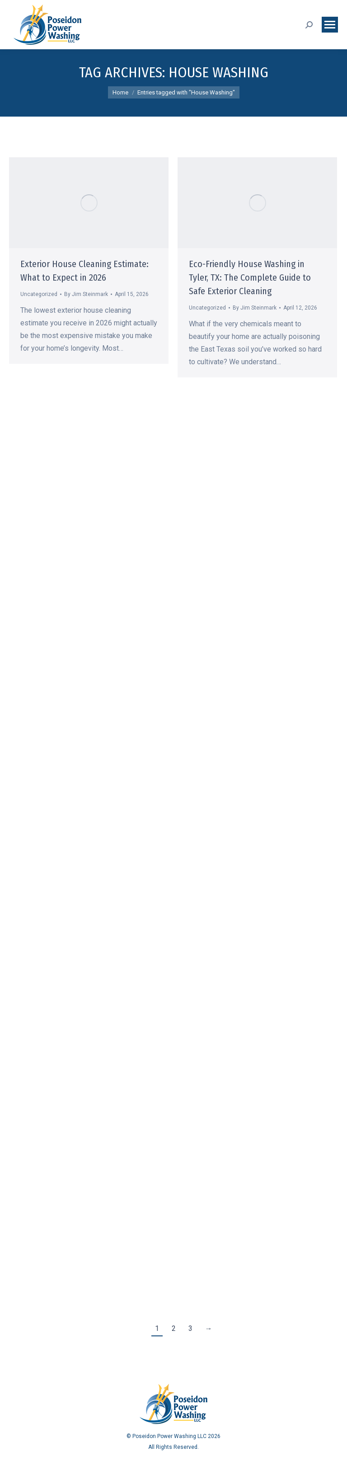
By (86, 294)
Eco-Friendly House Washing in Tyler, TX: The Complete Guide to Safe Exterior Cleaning (250, 277)
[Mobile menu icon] (330, 25)
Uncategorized (38, 294)
